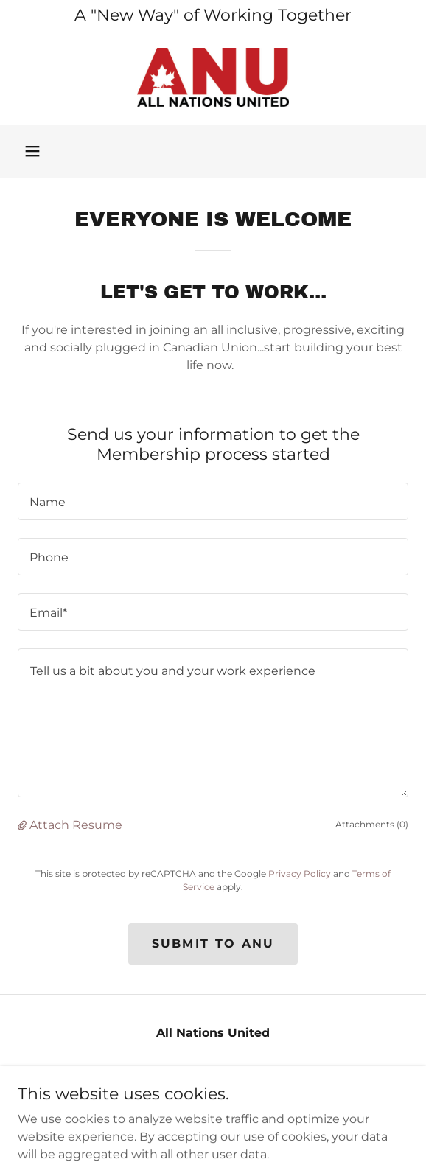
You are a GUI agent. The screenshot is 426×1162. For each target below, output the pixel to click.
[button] (32, 151)
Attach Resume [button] (75, 825)
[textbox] (213, 501)
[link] (213, 77)
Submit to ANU (213, 944)
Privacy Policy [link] (299, 873)
